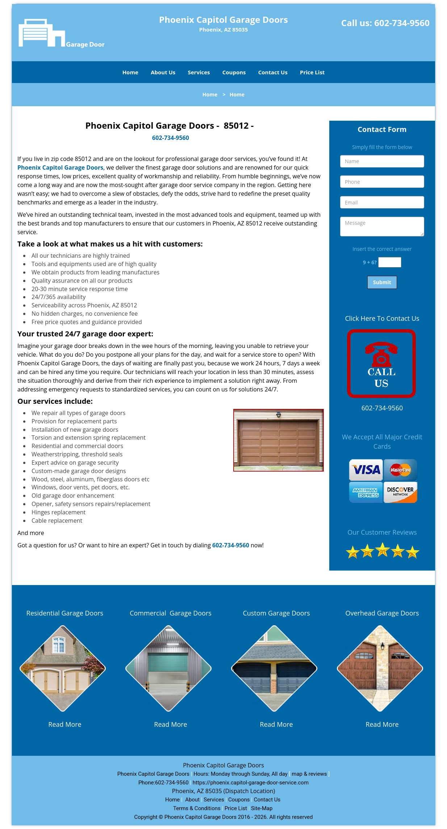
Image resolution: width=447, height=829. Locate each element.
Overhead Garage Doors (382, 613)
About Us (163, 72)
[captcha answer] (389, 262)
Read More (64, 724)
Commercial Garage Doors (171, 613)
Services (199, 72)
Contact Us (273, 72)
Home (130, 72)
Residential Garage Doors (64, 613)
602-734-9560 (402, 23)
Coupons (234, 72)
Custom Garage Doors (276, 613)
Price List (312, 72)
